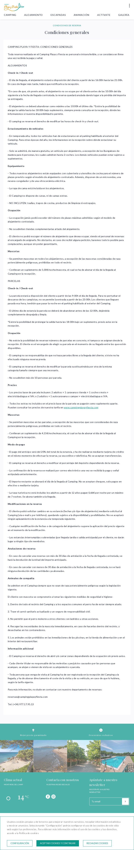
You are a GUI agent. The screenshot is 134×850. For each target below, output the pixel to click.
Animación (81, 14)
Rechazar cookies (97, 843)
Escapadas (58, 14)
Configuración (20, 843)
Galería (123, 14)
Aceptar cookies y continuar (57, 843)
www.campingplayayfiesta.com (81, 407)
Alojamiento (33, 14)
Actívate (103, 14)
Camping (10, 14)
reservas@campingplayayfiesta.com (28, 696)
